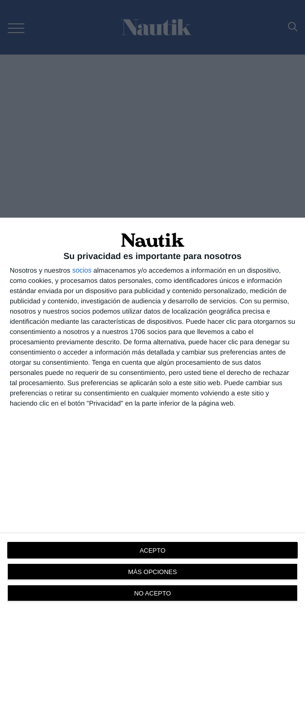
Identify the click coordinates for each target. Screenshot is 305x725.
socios (81, 270)
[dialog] (152, 471)
